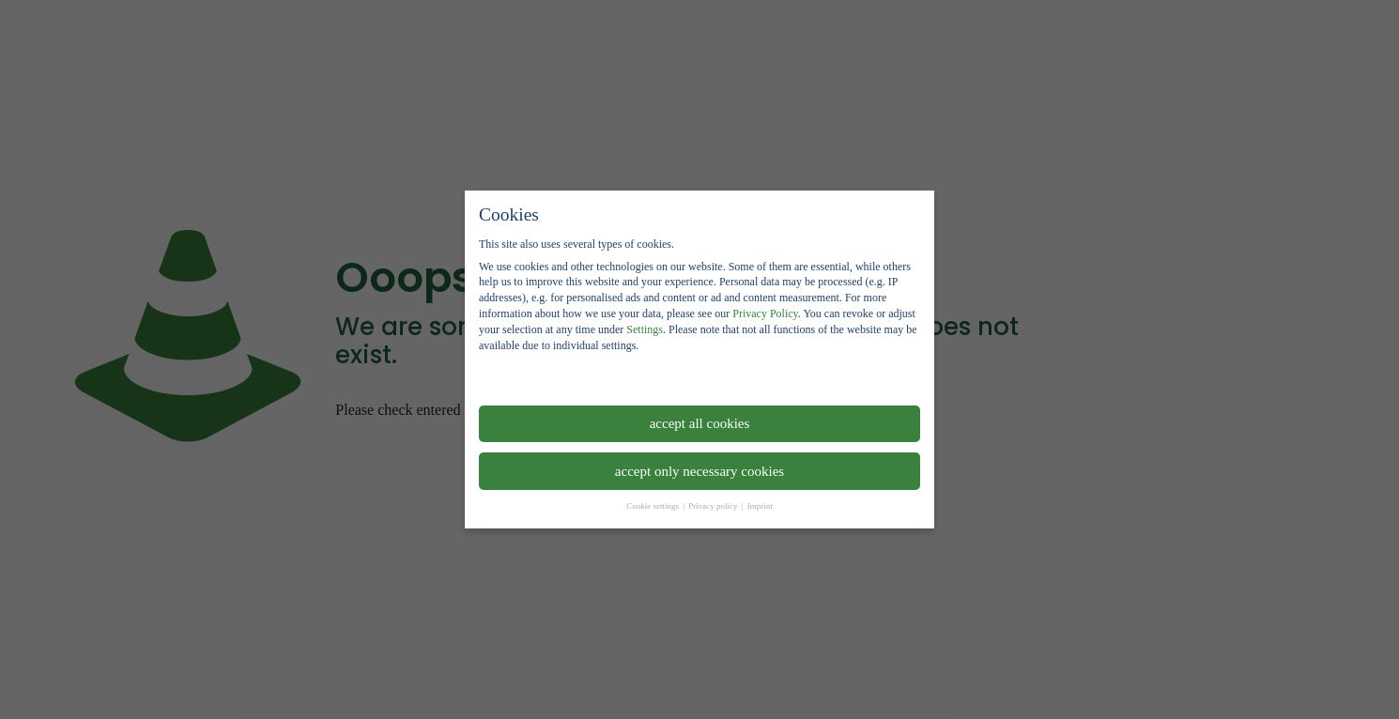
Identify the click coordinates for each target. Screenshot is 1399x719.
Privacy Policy (765, 313)
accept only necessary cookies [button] (699, 471)
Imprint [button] (760, 506)
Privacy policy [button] (714, 506)
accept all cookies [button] (700, 423)
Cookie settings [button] (653, 506)
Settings (644, 329)
